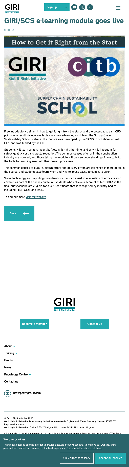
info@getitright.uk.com (27, 393)
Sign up (52, 7)
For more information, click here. (84, 448)
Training (9, 353)
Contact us (94, 324)
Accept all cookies (110, 458)
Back (19, 213)
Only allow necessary (76, 458)
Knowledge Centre (16, 374)
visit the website (36, 197)
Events (8, 360)
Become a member (34, 324)
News (7, 367)
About (8, 346)
